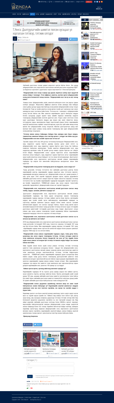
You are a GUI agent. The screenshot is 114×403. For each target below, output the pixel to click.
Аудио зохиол (70, 2)
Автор (19, 37)
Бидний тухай (36, 397)
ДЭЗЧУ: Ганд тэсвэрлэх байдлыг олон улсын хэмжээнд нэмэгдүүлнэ (91, 56)
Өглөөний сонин (59, 2)
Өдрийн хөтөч (66, 14)
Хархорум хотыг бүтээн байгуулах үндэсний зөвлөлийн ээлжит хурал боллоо (91, 105)
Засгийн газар (94, 150)
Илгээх (29, 376)
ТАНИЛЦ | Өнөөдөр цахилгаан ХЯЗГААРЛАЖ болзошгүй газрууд (91, 25)
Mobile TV (89, 2)
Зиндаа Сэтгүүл (80, 2)
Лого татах (43, 397)
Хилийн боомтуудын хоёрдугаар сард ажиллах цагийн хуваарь (91, 45)
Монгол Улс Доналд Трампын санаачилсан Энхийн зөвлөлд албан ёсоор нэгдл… (91, 66)
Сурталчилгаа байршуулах (17, 397)
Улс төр (19, 14)
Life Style (73, 14)
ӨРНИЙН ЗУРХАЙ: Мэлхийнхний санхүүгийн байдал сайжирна (91, 76)
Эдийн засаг (25, 14)
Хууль (37, 14)
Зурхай (80, 14)
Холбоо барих (28, 397)
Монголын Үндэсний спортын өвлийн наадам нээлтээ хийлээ (91, 95)
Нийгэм (32, 14)
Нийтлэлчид (42, 2)
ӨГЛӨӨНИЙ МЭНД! (91, 83)
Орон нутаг (86, 14)
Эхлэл (14, 14)
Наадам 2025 (48, 14)
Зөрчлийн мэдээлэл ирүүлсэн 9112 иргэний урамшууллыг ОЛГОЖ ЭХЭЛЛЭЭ (91, 36)
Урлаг (59, 14)
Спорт (55, 14)
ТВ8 (50, 2)
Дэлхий (42, 14)
